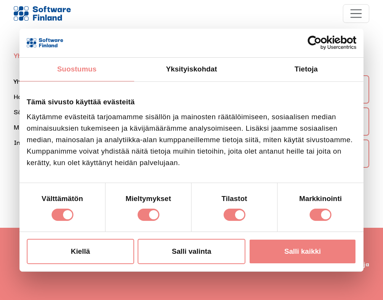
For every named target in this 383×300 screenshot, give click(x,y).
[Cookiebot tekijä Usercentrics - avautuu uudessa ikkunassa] (322, 43)
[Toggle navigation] (356, 13)
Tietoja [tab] (306, 69)
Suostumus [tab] (77, 69)
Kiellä (80, 251)
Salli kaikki (302, 251)
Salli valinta (191, 251)
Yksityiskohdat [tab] (191, 69)
